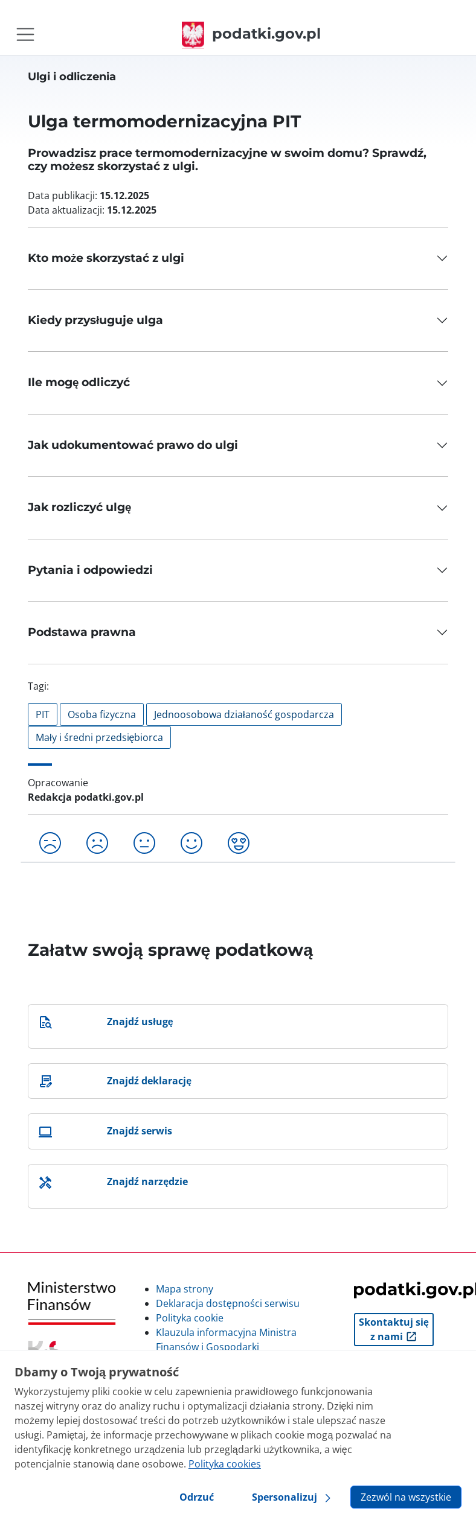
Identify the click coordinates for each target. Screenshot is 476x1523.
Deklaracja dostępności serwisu (228, 1303)
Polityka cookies (224, 1464)
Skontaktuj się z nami (394, 1329)
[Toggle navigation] (25, 34)
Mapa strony (184, 1289)
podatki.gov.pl (251, 33)
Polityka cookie (190, 1317)
